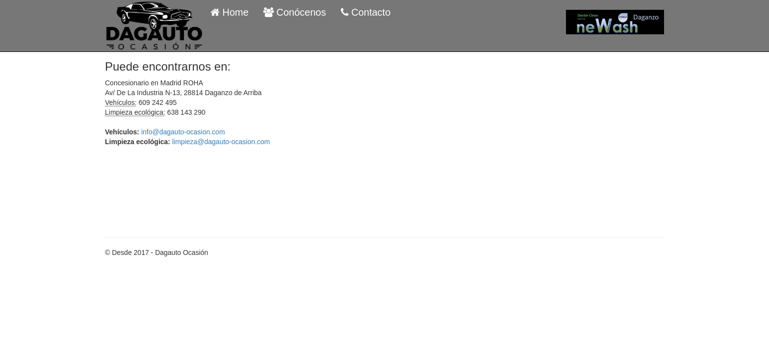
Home (229, 12)
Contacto (366, 12)
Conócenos (294, 12)
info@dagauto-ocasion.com (183, 132)
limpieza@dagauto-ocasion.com (221, 142)
